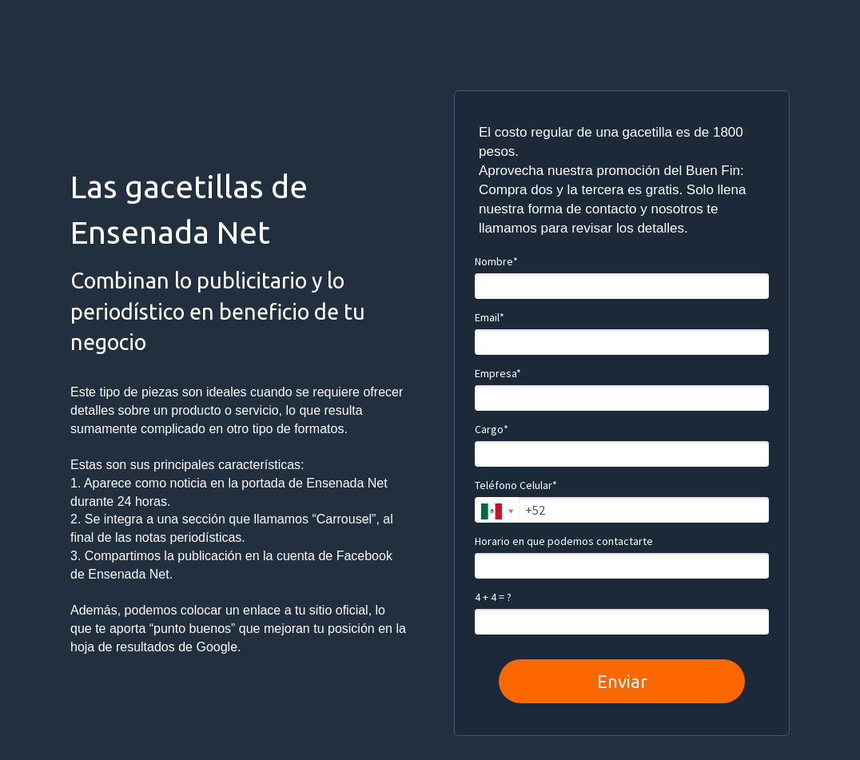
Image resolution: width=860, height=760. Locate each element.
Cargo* (491, 429)
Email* (489, 317)
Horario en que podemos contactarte (564, 541)
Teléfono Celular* (516, 485)
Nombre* (496, 262)
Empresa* (498, 373)
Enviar (622, 681)
